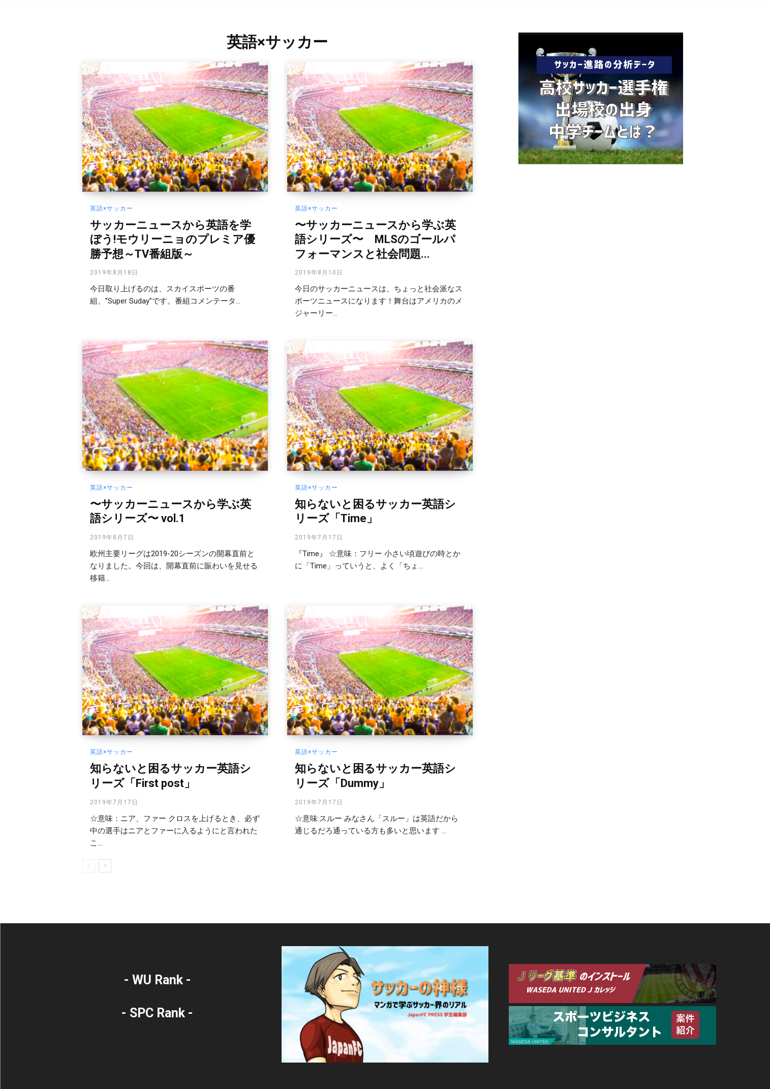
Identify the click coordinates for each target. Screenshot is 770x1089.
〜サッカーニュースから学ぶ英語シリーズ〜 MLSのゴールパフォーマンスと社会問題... (375, 239)
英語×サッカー (111, 208)
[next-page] (105, 865)
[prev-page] (88, 865)
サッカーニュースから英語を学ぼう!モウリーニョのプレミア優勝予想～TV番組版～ (172, 239)
